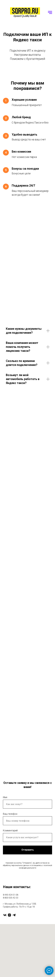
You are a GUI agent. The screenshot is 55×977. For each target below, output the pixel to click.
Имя (5, 797)
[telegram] (14, 915)
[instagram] (9, 915)
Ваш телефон (10, 814)
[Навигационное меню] (50, 12)
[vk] (5, 915)
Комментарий (10, 830)
